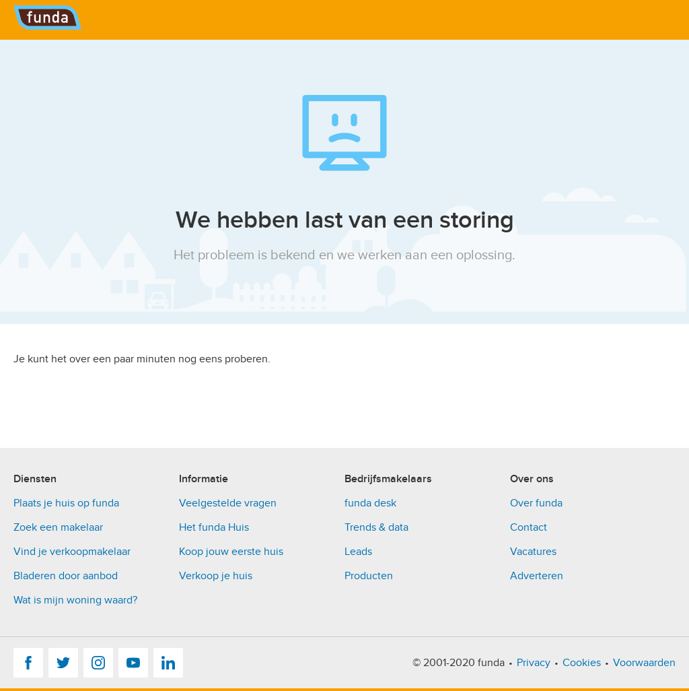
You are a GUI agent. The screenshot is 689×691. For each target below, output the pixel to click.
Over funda (536, 503)
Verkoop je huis (215, 576)
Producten (368, 576)
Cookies (582, 662)
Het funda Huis (214, 527)
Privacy (533, 662)
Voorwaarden (644, 662)
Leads (358, 551)
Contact (528, 527)
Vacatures (533, 551)
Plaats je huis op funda (66, 503)
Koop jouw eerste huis (231, 551)
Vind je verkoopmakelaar (72, 551)
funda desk (370, 503)
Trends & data (376, 527)
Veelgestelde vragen (228, 503)
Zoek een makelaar (58, 527)
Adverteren (536, 576)
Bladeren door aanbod (65, 576)
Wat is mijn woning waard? (75, 600)
